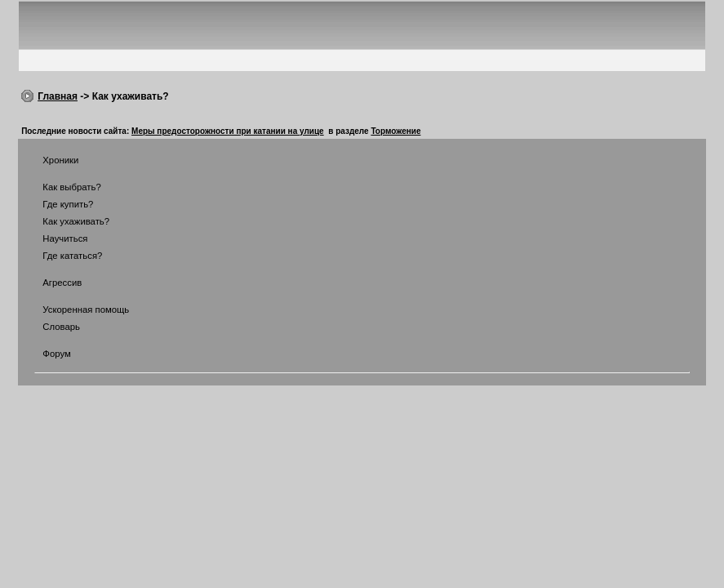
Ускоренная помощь (75, 309)
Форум (46, 354)
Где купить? (57, 204)
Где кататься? (62, 256)
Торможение (395, 131)
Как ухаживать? (65, 221)
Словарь (51, 327)
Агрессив (52, 282)
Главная (58, 96)
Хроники (50, 160)
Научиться (54, 238)
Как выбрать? (61, 187)
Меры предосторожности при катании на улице (227, 131)
